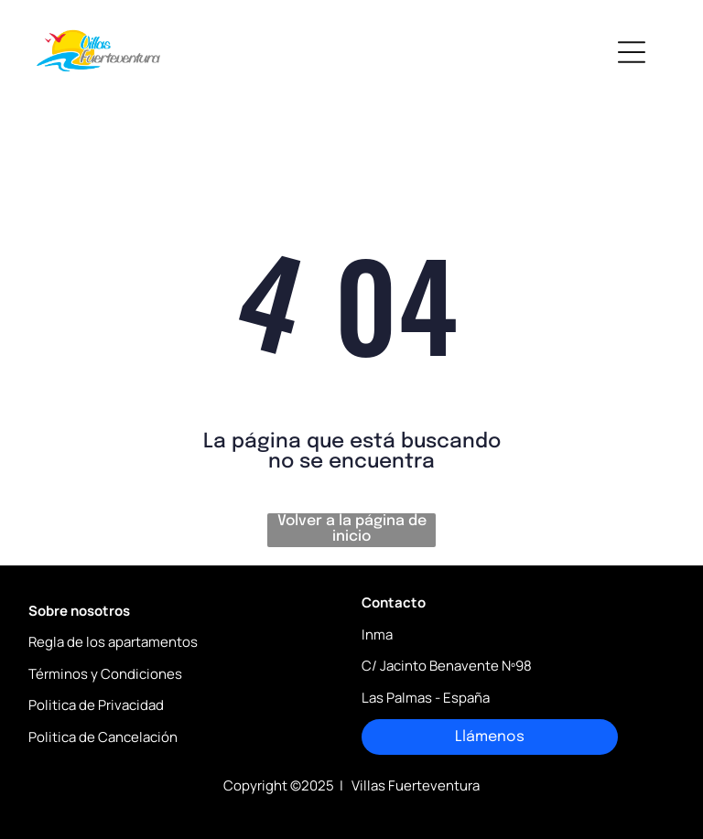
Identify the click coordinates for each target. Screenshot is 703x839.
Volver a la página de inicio (352, 528)
